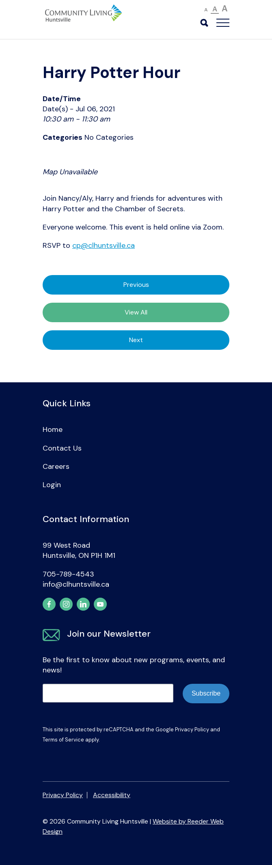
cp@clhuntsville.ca (103, 245)
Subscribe (206, 693)
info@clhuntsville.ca (76, 584)
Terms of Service (63, 739)
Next (136, 340)
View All (136, 312)
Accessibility (111, 795)
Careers (56, 466)
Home (53, 429)
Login (52, 485)
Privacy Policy (192, 729)
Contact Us (62, 448)
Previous (136, 284)
